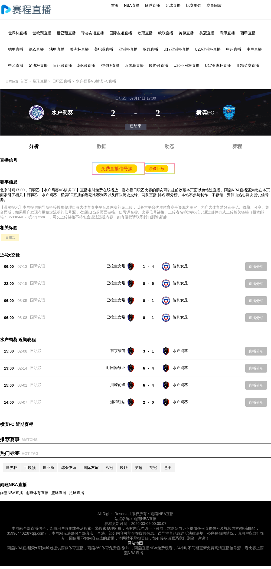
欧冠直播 (145, 33)
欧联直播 (165, 33)
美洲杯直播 (79, 49)
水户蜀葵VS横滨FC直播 (96, 81)
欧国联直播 (134, 65)
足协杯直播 (38, 65)
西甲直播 (248, 33)
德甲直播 (15, 49)
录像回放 (156, 168)
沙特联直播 (109, 65)
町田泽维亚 (115, 368)
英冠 (153, 467)
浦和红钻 (117, 402)
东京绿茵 (117, 350)
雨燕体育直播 (37, 493)
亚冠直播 (150, 49)
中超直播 (233, 49)
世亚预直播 (66, 33)
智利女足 (180, 266)
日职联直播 (62, 65)
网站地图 (135, 543)
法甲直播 (56, 49)
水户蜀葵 (180, 350)
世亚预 (48, 467)
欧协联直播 (158, 65)
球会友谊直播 (92, 33)
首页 (115, 5)
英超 (138, 467)
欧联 (124, 467)
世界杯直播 (17, 33)
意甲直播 (227, 33)
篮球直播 (152, 5)
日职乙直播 (61, 81)
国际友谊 (37, 266)
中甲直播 (254, 49)
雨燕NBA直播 (11, 493)
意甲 (168, 467)
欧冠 (109, 467)
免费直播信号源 (116, 168)
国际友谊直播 (120, 33)
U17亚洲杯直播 (177, 49)
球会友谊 (68, 467)
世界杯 (11, 467)
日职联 (35, 350)
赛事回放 (214, 5)
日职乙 (10, 237)
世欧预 (30, 467)
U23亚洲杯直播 (208, 49)
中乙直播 (15, 65)
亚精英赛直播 (247, 65)
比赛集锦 (193, 5)
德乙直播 (36, 49)
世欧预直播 (41, 33)
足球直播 (173, 5)
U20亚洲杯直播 (187, 65)
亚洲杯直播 (128, 49)
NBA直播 (131, 5)
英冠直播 (206, 33)
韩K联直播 (86, 65)
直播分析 (256, 266)
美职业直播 (103, 49)
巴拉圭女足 (115, 266)
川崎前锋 (117, 385)
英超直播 (186, 33)
